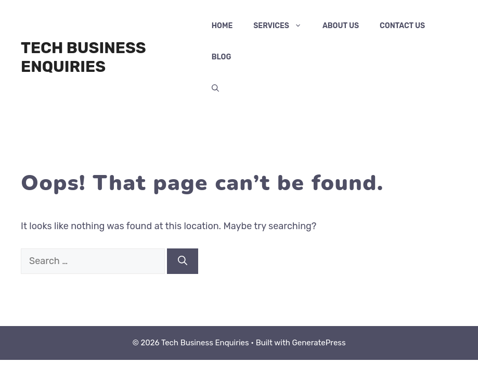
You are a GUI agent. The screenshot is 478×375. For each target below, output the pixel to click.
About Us (340, 25)
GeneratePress (319, 342)
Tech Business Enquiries (83, 57)
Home (222, 25)
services (282, 26)
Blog (221, 57)
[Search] (182, 261)
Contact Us (402, 25)
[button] (215, 88)
